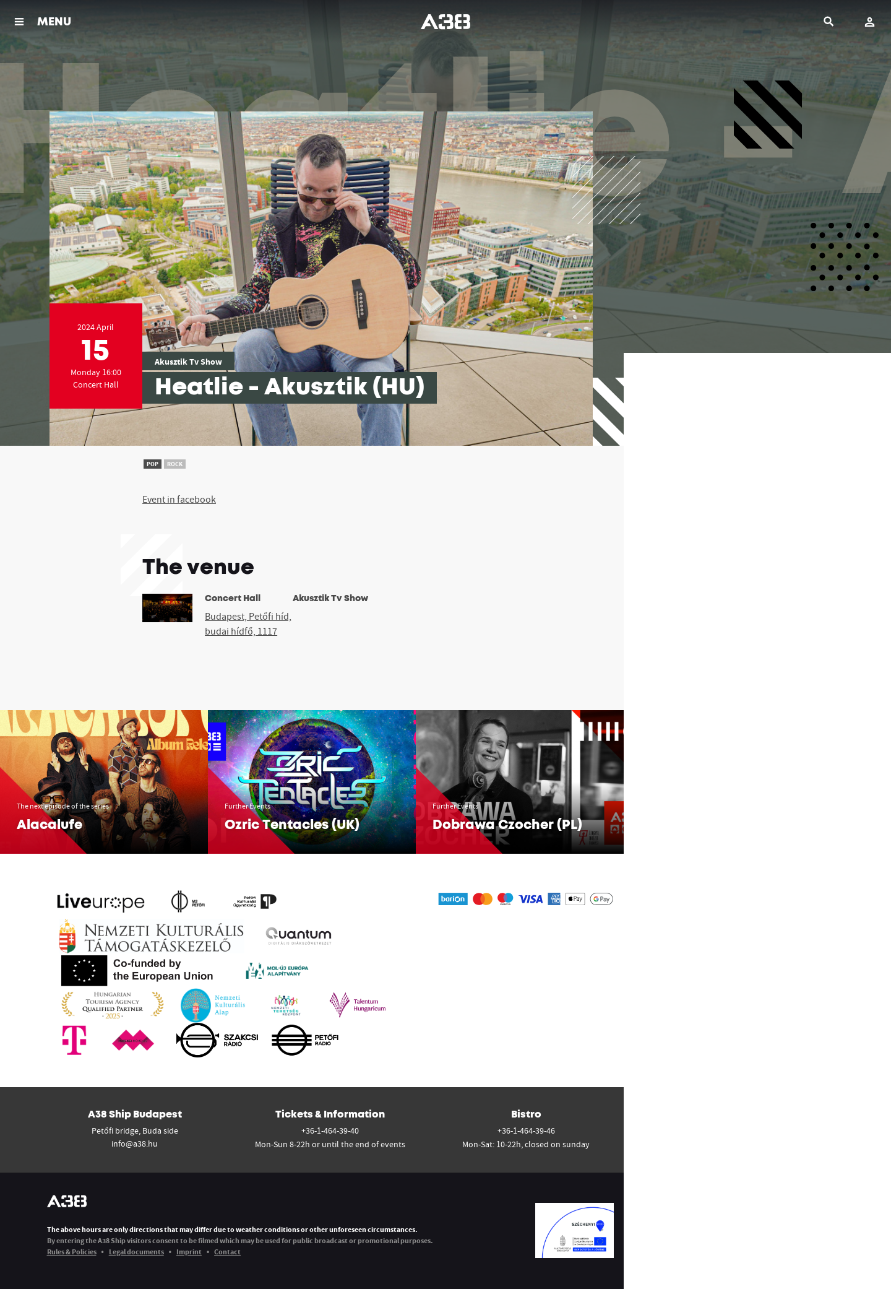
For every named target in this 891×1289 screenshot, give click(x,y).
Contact (227, 1251)
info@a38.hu (134, 1143)
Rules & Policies (72, 1251)
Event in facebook (179, 499)
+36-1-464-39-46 (526, 1130)
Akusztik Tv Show (188, 361)
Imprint (189, 1251)
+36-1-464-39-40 (330, 1130)
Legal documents (136, 1251)
